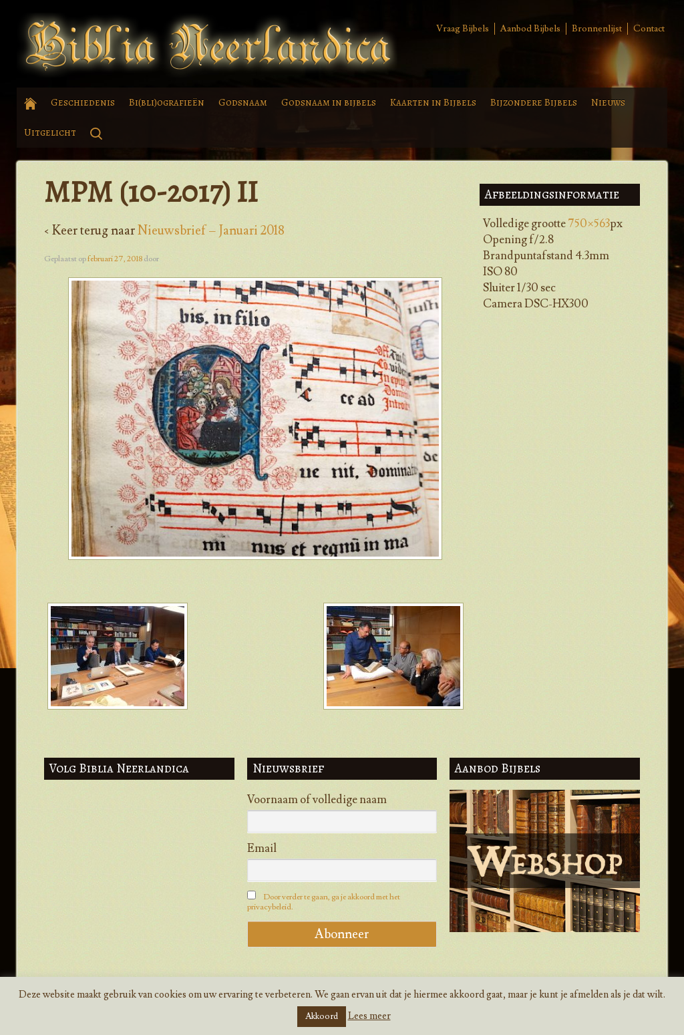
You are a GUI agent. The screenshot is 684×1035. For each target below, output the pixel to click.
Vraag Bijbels (462, 29)
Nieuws (608, 102)
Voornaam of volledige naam (317, 799)
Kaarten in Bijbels (433, 102)
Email (262, 848)
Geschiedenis (83, 102)
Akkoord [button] (321, 1016)
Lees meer (369, 1016)
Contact (649, 29)
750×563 (589, 223)
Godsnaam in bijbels (328, 102)
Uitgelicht (50, 132)
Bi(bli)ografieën (166, 102)
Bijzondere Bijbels (533, 102)
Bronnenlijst (597, 29)
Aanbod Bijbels (530, 29)
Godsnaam (242, 102)
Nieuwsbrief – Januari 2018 (211, 231)
